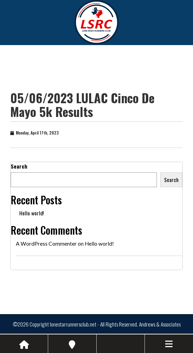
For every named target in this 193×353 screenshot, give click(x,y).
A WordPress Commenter (46, 243)
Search (19, 166)
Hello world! (31, 213)
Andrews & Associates (160, 324)
